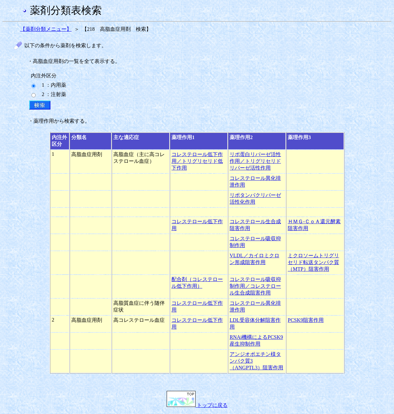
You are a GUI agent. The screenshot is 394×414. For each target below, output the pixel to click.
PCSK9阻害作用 (306, 320)
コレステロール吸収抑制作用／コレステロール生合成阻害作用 (255, 286)
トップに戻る (197, 405)
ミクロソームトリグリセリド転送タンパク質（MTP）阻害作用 (313, 262)
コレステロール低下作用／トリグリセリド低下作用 (197, 161)
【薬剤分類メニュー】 (46, 29)
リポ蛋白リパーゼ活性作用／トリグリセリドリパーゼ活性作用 (255, 161)
